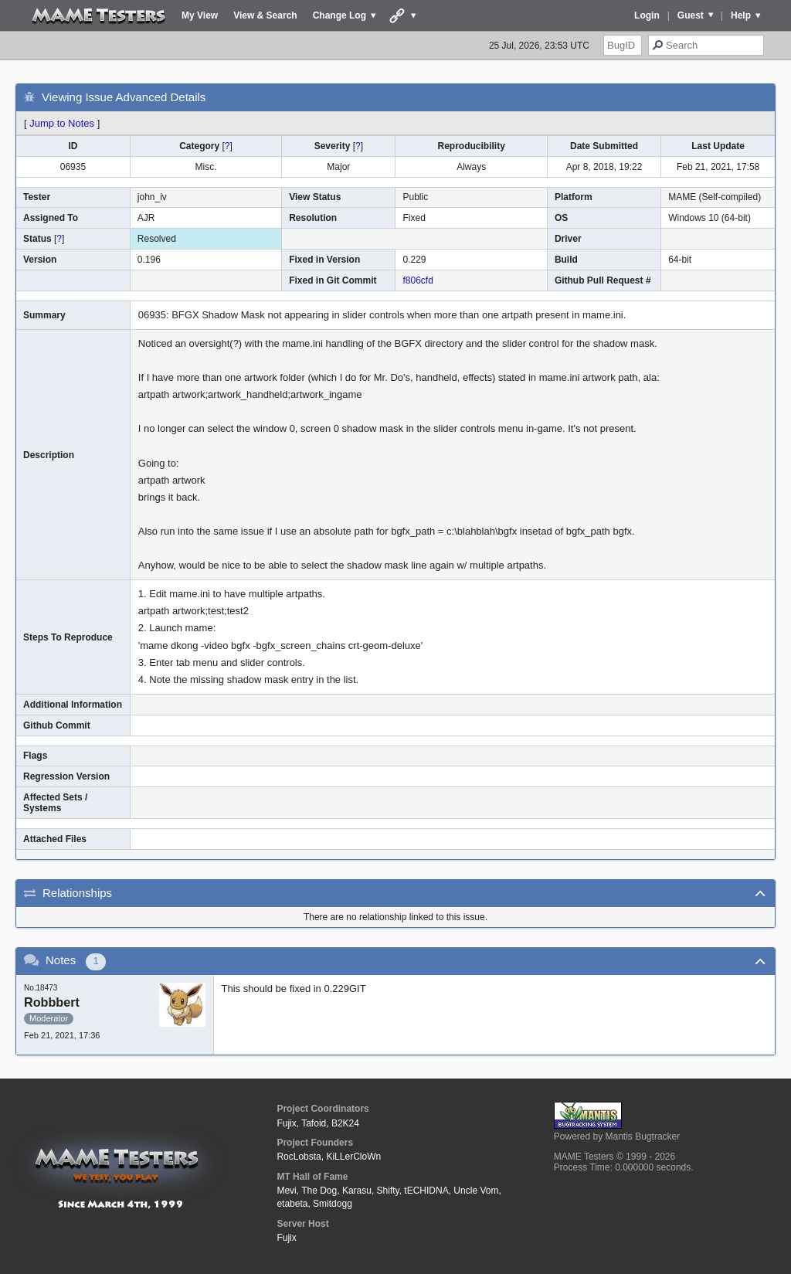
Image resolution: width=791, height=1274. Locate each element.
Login (647, 15)
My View (200, 15)
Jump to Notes (61, 123)
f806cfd (417, 280)
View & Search (265, 15)
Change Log (339, 15)
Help (741, 15)
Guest (690, 15)
